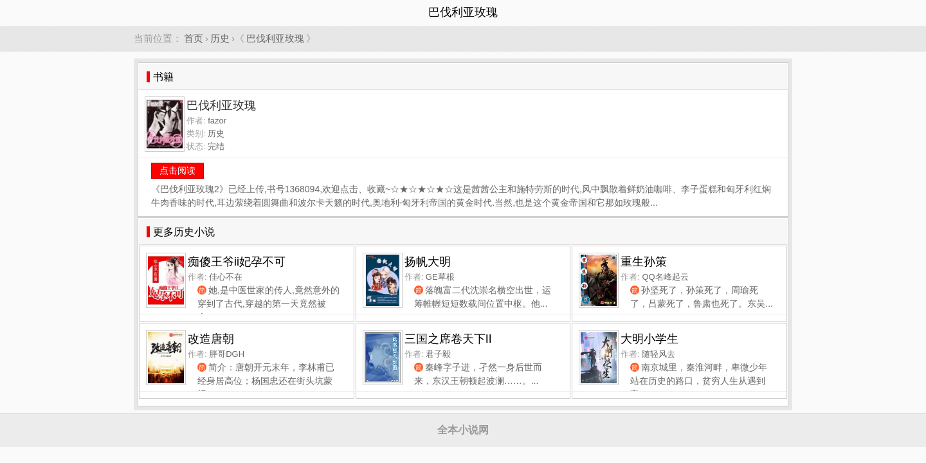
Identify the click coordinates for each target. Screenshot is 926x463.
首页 (193, 38)
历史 (220, 38)
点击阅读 (177, 170)
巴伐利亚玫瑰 (275, 38)
